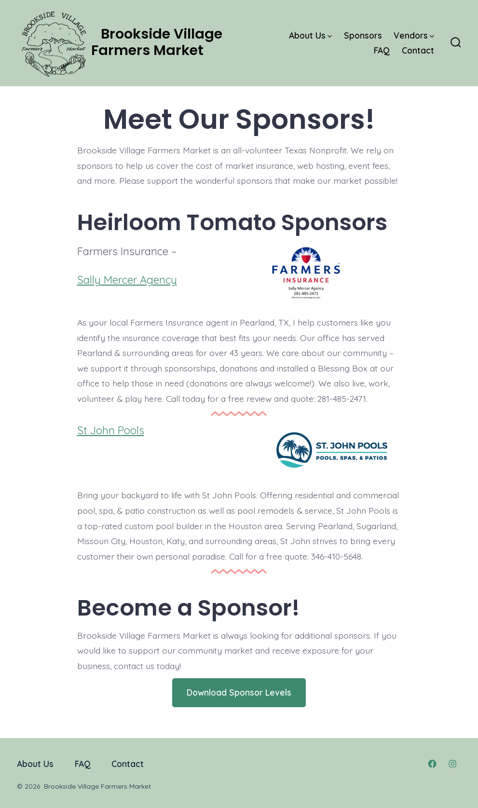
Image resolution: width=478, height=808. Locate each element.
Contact (418, 50)
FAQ (382, 50)
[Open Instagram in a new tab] (452, 763)
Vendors (414, 35)
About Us (310, 35)
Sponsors (363, 35)
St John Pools (110, 430)
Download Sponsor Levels (239, 692)
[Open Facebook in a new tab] (432, 763)
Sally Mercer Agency (127, 280)
